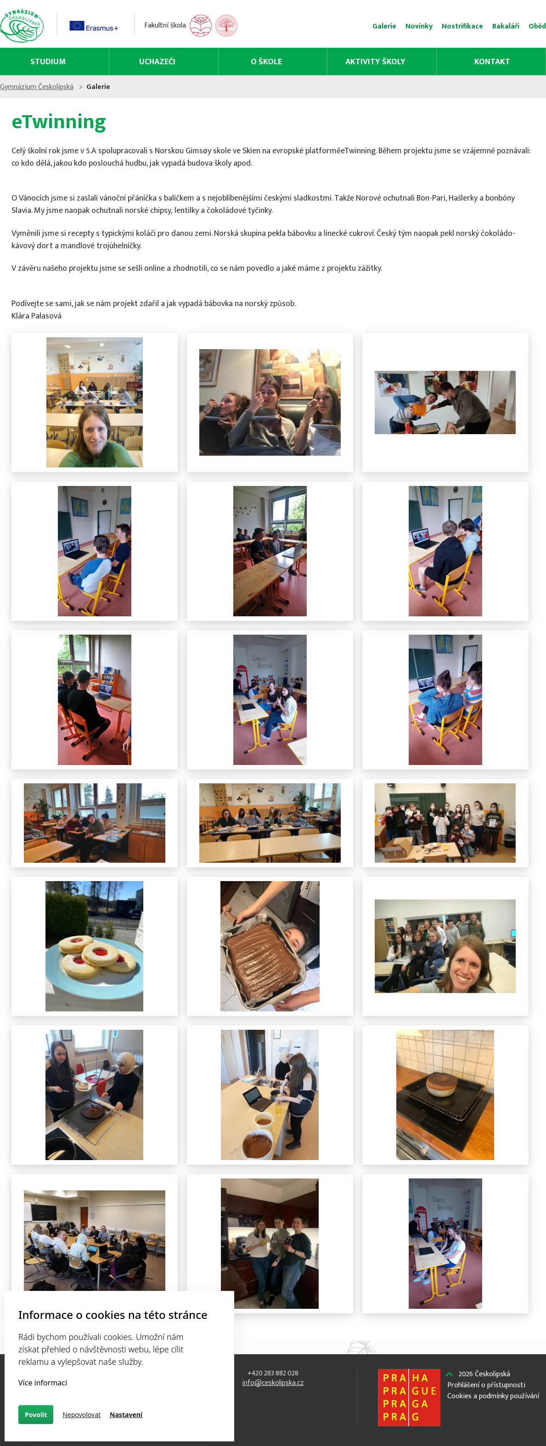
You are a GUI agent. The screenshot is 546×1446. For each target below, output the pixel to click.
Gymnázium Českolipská (89, 87)
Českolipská (400, 1431)
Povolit (36, 1414)
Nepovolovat (81, 1414)
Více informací (42, 1383)
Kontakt (450, 62)
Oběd (485, 26)
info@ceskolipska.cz (273, 1383)
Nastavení (126, 1414)
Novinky (366, 26)
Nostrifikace (410, 26)
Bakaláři (453, 26)
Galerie (332, 26)
